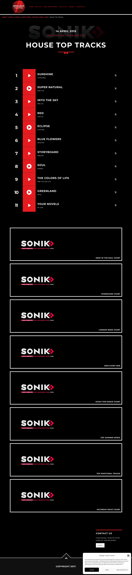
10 (16, 192)
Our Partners (51, 7)
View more (66, 244)
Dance (17, 17)
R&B (46, 17)
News (71, 7)
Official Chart (37, 17)
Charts (11, 17)
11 (16, 205)
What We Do (35, 7)
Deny (107, 570)
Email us (100, 545)
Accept (92, 570)
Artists (63, 7)
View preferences (122, 570)
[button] (128, 555)
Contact (80, 7)
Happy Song (26, 17)
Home (4, 17)
